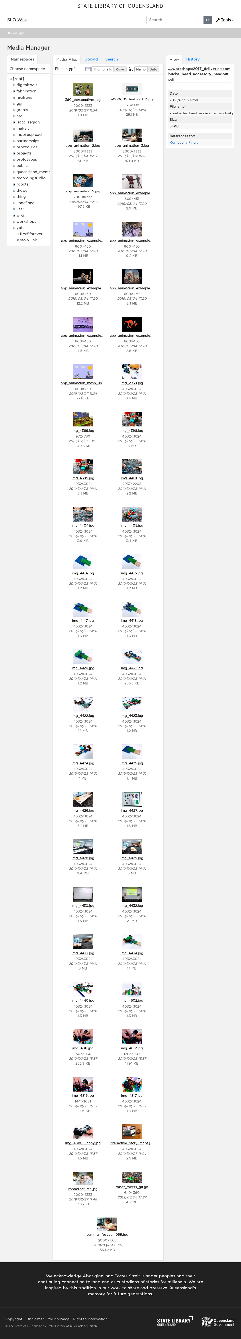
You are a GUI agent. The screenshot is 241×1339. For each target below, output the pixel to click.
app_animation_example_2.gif (85, 240)
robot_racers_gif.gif (132, 1187)
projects (23, 153)
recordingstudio (31, 178)
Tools (223, 20)
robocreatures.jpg (83, 1189)
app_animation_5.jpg (83, 191)
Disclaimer (35, 1319)
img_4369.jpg (83, 430)
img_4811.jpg (82, 1048)
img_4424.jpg (83, 763)
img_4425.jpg (132, 763)
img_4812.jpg (132, 1048)
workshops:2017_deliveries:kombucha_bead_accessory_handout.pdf (199, 74)
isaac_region (28, 122)
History (193, 59)
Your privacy (58, 1319)
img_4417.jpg (83, 620)
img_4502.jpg (132, 1000)
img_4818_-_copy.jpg (82, 1143)
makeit (22, 128)
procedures (26, 147)
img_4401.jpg (132, 478)
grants (22, 110)
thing (21, 197)
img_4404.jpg (82, 525)
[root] (18, 79)
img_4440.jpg (82, 1000)
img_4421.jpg (132, 668)
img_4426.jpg (83, 810)
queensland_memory (35, 172)
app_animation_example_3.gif (134, 240)
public (22, 166)
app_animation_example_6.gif (85, 335)
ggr (19, 104)
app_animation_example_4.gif (85, 288)
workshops (26, 221)
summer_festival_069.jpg (107, 1234)
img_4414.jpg (83, 573)
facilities (24, 97)
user (20, 209)
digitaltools (26, 85)
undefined (25, 203)
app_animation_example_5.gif (134, 288)
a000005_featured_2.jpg (132, 99)
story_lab (28, 240)
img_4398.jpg (132, 430)
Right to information (90, 1319)
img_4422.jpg (83, 715)
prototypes (26, 159)
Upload (91, 59)
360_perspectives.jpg (83, 100)
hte (19, 116)
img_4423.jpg (132, 715)
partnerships (27, 141)
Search (111, 59)
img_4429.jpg (132, 858)
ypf (19, 228)
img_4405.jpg (131, 525)
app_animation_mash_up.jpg (84, 383)
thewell (23, 190)
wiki (20, 215)
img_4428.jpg (83, 858)
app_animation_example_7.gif (134, 335)
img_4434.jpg (132, 953)
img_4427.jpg (132, 810)
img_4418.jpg (132, 620)
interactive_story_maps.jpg (132, 1143)
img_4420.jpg (82, 668)
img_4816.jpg (83, 1095)
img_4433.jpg (83, 953)
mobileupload (29, 135)
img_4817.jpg (132, 1095)
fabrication (26, 91)
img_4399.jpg (83, 478)
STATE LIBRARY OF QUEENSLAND (120, 6)
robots (22, 184)
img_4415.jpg (132, 573)
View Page (17, 33)
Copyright (13, 1319)
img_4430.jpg (82, 905)
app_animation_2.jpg (83, 145)
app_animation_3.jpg (132, 145)
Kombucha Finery (184, 142)
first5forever (31, 234)
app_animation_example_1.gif (134, 193)
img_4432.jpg (132, 905)
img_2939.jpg (132, 383)
